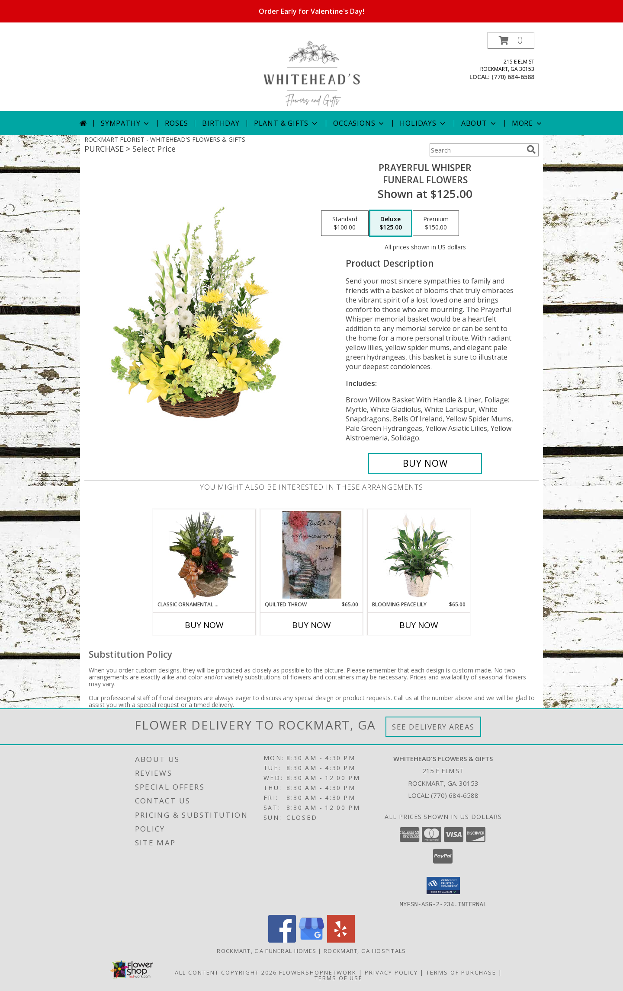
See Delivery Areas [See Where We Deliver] (433, 727)
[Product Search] (476, 150)
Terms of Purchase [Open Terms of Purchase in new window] (461, 972)
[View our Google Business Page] (311, 940)
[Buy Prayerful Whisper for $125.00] (425, 463)
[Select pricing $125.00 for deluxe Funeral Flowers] (390, 223)
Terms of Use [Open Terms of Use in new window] (339, 977)
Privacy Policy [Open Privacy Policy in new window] (391, 972)
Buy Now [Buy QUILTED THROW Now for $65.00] (311, 625)
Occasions (359, 123)
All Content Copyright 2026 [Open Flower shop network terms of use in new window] (226, 972)
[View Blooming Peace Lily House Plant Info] (419, 555)
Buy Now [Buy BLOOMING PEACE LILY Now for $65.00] (418, 625)
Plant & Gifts (286, 123)
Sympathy (126, 123)
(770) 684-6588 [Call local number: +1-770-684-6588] (512, 77)
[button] (511, 40)
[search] (531, 149)
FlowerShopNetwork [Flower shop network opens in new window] (317, 972)
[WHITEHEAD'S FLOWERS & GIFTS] (311, 71)
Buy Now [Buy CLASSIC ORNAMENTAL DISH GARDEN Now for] (204, 625)
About (479, 123)
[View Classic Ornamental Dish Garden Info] (204, 555)
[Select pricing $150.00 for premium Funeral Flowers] (436, 223)
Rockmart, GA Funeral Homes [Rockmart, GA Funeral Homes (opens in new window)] (266, 950)
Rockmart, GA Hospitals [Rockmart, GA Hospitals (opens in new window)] (365, 950)
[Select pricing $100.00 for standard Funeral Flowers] (344, 223)
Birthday (220, 123)
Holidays (423, 123)
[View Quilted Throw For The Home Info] (312, 555)
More (527, 123)
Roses (176, 123)
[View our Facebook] (282, 940)
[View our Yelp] (341, 940)
